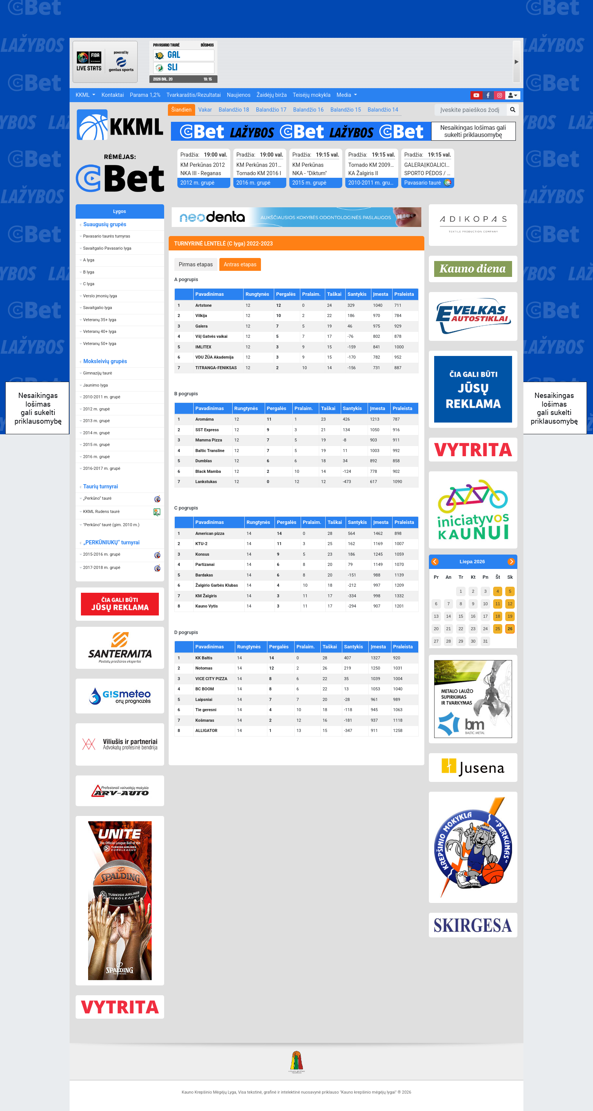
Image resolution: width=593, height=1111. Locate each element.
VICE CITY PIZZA (211, 678)
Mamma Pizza (209, 440)
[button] (512, 95)
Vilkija (201, 315)
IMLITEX (203, 347)
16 (473, 616)
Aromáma (205, 419)
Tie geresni (206, 709)
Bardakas (204, 575)
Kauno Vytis (207, 606)
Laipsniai (204, 699)
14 (448, 616)
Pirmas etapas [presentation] (196, 264)
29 (460, 641)
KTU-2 (202, 543)
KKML (83, 95)
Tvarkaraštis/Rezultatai (193, 95)
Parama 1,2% (145, 95)
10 (485, 603)
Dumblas (204, 460)
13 (436, 616)
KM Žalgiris (206, 596)
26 (510, 628)
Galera (202, 326)
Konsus (203, 554)
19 (510, 616)
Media (344, 95)
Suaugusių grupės (104, 224)
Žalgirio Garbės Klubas (217, 585)
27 (436, 641)
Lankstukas (206, 481)
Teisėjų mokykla (312, 95)
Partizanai (205, 564)
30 (473, 641)
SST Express (207, 429)
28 (448, 641)
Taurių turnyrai (100, 486)
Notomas (204, 668)
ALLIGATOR (206, 730)
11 (497, 603)
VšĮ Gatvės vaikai (212, 336)
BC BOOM (205, 689)
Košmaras (205, 720)
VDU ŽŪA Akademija (215, 357)
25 (497, 628)
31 (485, 641)
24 (485, 628)
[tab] (195, 264)
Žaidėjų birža (271, 95)
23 (473, 628)
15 (460, 616)
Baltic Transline (210, 450)
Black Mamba (208, 471)
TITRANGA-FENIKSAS (216, 367)
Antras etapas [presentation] (240, 264)
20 (436, 628)
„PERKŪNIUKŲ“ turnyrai (111, 542)
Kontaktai (112, 95)
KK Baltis (204, 658)
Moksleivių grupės (104, 361)
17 (485, 616)
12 (510, 603)
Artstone (204, 305)
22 (460, 628)
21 (448, 628)
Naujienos (238, 95)
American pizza (210, 533)
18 (497, 616)
